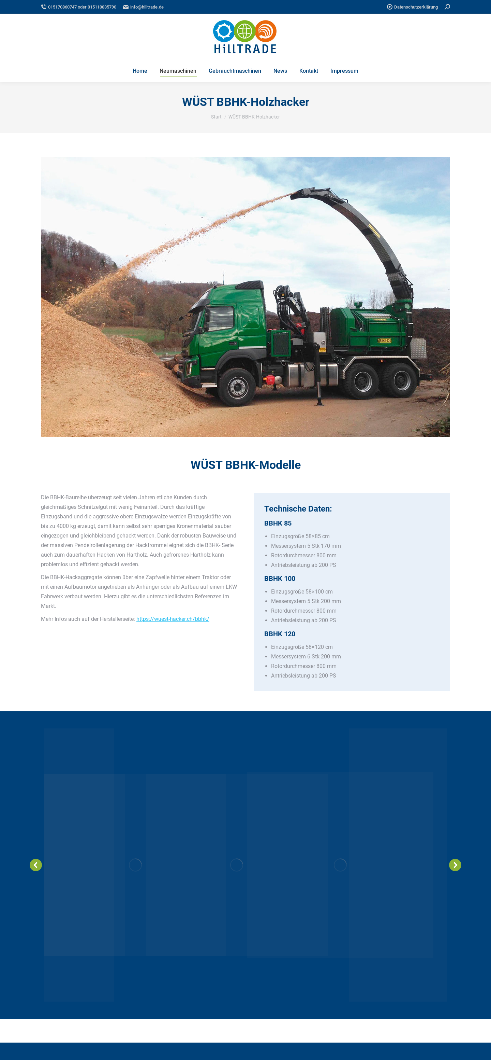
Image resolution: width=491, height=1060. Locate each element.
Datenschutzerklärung (412, 7)
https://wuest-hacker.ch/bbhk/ (172, 619)
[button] (36, 865)
